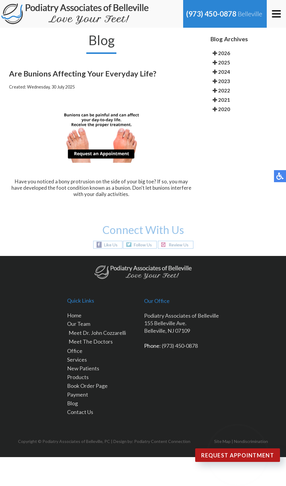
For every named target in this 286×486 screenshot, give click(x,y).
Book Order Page (87, 385)
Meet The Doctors (91, 341)
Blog (72, 403)
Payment (77, 394)
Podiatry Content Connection (162, 441)
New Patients (83, 368)
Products (78, 377)
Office (74, 350)
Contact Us (80, 412)
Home (74, 315)
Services (77, 359)
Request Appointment (237, 455)
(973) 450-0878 (211, 13)
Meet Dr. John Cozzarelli (97, 332)
